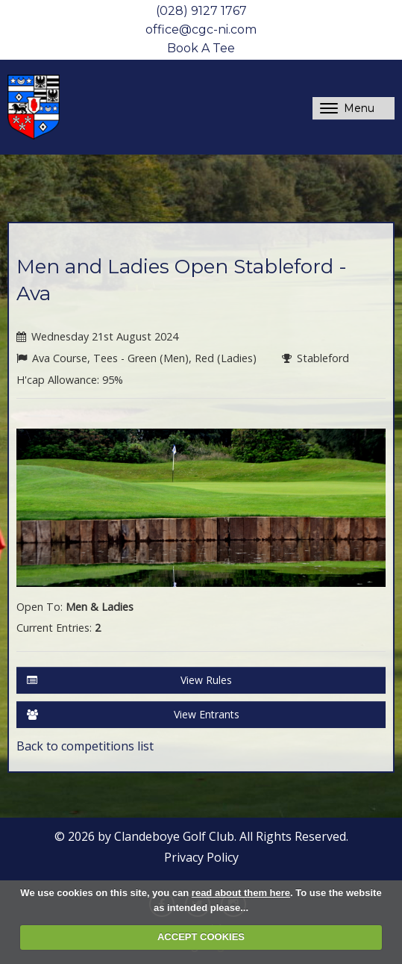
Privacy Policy (201, 857)
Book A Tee (201, 48)
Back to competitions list (85, 746)
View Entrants (133, 714)
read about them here (241, 892)
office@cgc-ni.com (201, 29)
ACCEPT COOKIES (201, 936)
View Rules (129, 680)
